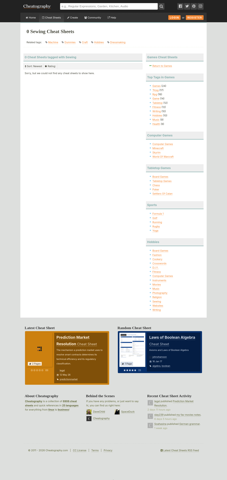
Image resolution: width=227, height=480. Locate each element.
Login (174, 17)
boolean (166, 366)
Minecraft (158, 148)
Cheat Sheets (51, 17)
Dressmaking (117, 42)
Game (155, 98)
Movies (156, 284)
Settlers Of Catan (162, 193)
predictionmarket (69, 379)
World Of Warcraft (163, 156)
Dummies (70, 42)
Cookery (157, 259)
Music (155, 119)
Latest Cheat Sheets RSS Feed (180, 450)
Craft (85, 42)
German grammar (189, 423)
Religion (157, 297)
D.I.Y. (155, 267)
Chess (156, 185)
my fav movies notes (188, 414)
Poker (155, 189)
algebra (156, 366)
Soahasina (160, 423)
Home (31, 17)
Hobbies (99, 42)
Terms (95, 450)
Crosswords (159, 263)
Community (92, 17)
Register (194, 17)
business (63, 409)
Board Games (160, 176)
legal (62, 370)
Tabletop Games (162, 181)
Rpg (154, 94)
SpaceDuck (128, 411)
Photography (160, 292)
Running (157, 222)
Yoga (155, 230)
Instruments (159, 280)
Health (156, 124)
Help (111, 17)
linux (51, 409)
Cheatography (33, 401)
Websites (157, 305)
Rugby (156, 226)
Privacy (108, 450)
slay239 (159, 414)
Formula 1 (158, 213)
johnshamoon (159, 357)
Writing (156, 111)
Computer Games (162, 144)
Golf (154, 218)
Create (72, 17)
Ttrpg (155, 90)
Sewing (156, 301)
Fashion (157, 255)
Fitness (156, 107)
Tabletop (157, 102)
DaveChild (99, 411)
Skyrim (156, 152)
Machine (53, 42)
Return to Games (162, 65)
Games (156, 85)
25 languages (70, 405)
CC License (79, 450)
